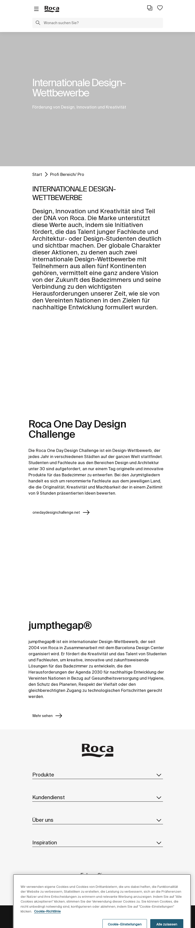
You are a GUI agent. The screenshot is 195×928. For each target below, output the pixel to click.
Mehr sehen (48, 716)
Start (37, 174)
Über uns (97, 820)
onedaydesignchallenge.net (61, 512)
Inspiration (97, 843)
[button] (38, 23)
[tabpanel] (97, 99)
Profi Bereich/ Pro (67, 174)
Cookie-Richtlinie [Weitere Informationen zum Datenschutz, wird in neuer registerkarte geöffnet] (47, 920)
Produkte (97, 775)
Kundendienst (97, 797)
